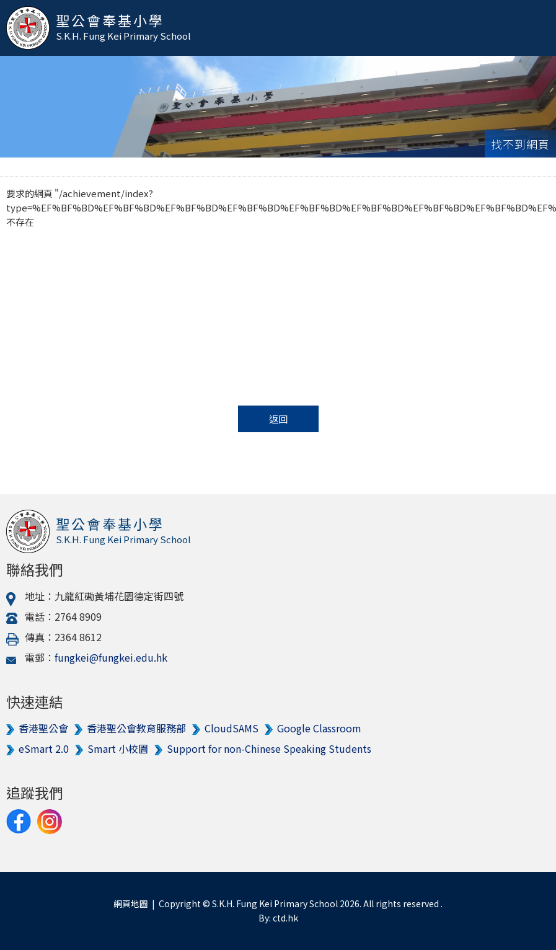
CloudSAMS (231, 728)
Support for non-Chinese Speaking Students (269, 748)
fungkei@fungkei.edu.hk (111, 657)
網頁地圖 (130, 903)
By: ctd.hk (278, 918)
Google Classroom (319, 728)
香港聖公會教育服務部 (136, 728)
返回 (278, 418)
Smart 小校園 (117, 748)
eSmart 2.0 (44, 748)
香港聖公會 (43, 728)
